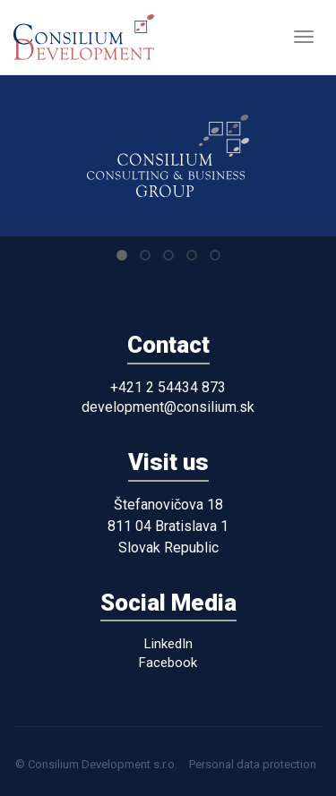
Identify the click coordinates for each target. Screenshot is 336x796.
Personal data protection (252, 764)
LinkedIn (168, 644)
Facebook (168, 663)
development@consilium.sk (168, 406)
